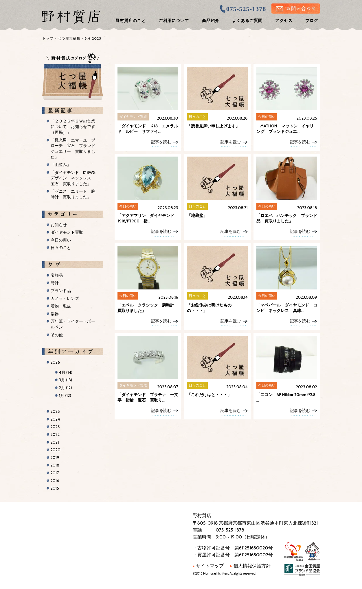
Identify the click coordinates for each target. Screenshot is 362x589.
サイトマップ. (209, 565)
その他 (57, 334)
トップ (48, 38)
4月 (65, 372)
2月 (65, 387)
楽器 (55, 313)
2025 (55, 411)
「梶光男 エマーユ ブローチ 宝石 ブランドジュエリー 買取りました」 (73, 149)
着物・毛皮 (61, 306)
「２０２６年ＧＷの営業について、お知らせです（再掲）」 (73, 126)
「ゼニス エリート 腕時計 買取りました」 (73, 194)
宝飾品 (57, 275)
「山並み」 (61, 164)
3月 (65, 379)
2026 (55, 362)
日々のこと (61, 247)
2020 (55, 449)
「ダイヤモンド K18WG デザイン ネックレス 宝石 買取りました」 (75, 178)
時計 (55, 282)
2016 (55, 480)
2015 (55, 488)
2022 (55, 434)
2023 (55, 426)
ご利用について (174, 20)
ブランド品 (61, 290)
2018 (55, 465)
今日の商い (61, 240)
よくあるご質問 (247, 20)
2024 (55, 419)
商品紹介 (210, 20)
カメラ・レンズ (65, 298)
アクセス (284, 20)
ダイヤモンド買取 (67, 232)
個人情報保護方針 (250, 565)
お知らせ (59, 224)
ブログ (311, 20)
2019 (55, 457)
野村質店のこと (130, 20)
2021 (55, 442)
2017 (55, 472)
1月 (65, 395)
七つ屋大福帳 (69, 38)
